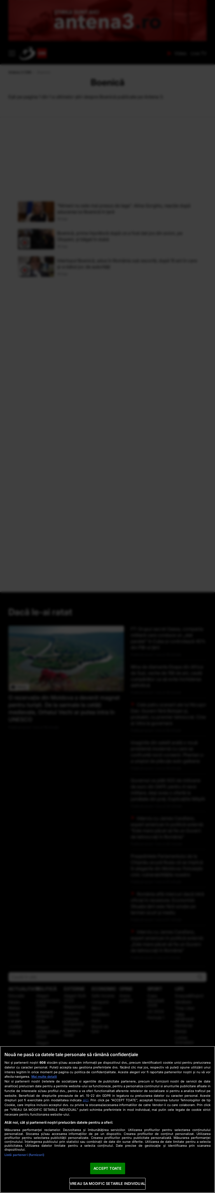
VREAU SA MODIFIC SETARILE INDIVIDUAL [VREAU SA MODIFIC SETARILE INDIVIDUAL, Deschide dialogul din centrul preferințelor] (107, 1183)
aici (85, 1100)
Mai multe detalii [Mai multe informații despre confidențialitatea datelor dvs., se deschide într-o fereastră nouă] (44, 1077)
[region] (107, 1119)
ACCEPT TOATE (108, 1168)
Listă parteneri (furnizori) (24, 1155)
